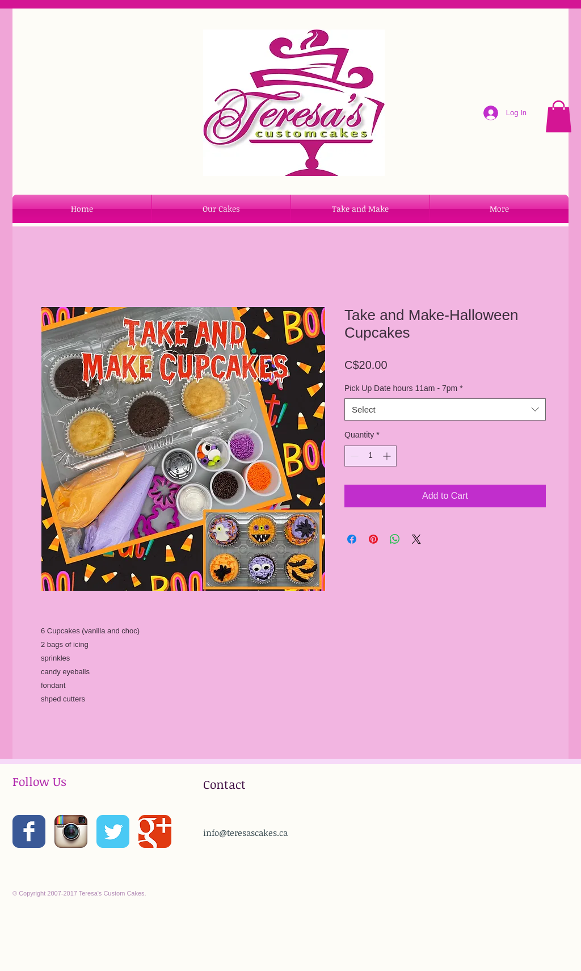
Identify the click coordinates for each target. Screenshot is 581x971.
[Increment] (388, 456)
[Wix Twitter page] (112, 831)
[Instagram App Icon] (70, 831)
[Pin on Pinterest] (373, 539)
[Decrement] (353, 456)
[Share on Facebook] (352, 539)
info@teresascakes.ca (245, 832)
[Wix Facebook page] (28, 831)
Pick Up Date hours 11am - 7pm (403, 388)
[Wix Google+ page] (154, 831)
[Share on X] (416, 539)
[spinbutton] (370, 456)
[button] (558, 116)
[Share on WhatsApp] (395, 539)
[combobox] (445, 409)
